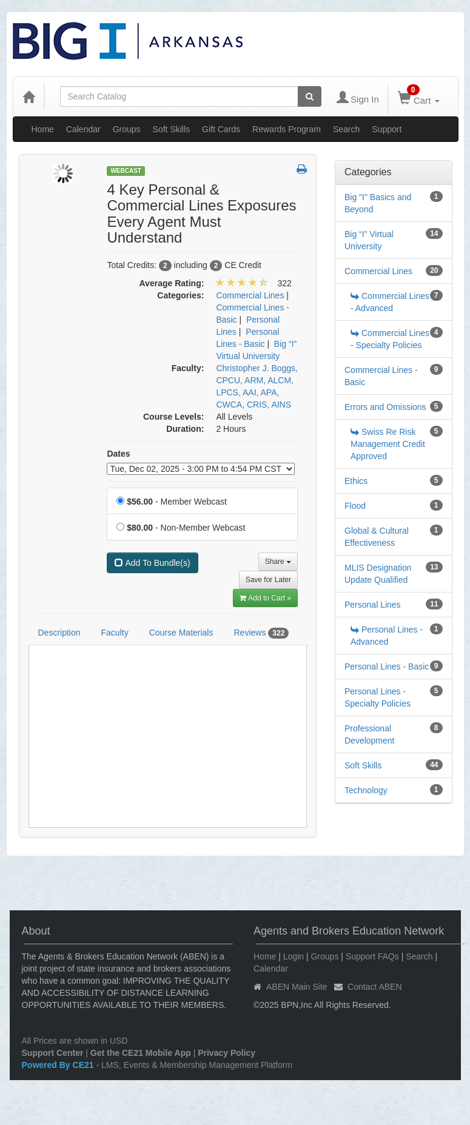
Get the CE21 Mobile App (140, 1053)
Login (293, 956)
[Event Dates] (201, 469)
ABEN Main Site (296, 987)
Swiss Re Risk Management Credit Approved (388, 444)
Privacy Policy (226, 1053)
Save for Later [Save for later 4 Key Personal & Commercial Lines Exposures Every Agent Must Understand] (268, 580)
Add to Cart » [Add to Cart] (265, 598)
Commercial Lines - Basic (381, 376)
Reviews (261, 633)
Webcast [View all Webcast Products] (125, 170)
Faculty (115, 632)
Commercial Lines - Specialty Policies (390, 339)
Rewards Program (286, 129)
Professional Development (369, 734)
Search (346, 129)
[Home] (28, 96)
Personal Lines (372, 605)
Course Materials (181, 632)
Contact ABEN (374, 987)
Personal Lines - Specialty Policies (377, 697)
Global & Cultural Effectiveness (376, 537)
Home (43, 129)
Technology (366, 790)
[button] (302, 170)
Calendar (83, 129)
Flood (355, 506)
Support (386, 129)
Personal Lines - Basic (386, 666)
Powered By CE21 (59, 1065)
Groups (127, 129)
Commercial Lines (378, 271)
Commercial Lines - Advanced (390, 302)
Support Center (53, 1053)
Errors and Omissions (385, 407)
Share (278, 561)
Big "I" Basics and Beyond (377, 203)
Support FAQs (372, 956)
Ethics (356, 481)
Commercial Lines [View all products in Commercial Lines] (250, 295)
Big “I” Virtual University (369, 240)
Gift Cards (221, 129)
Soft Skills (171, 129)
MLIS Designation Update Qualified (378, 574)
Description (59, 632)
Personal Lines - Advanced (387, 635)
